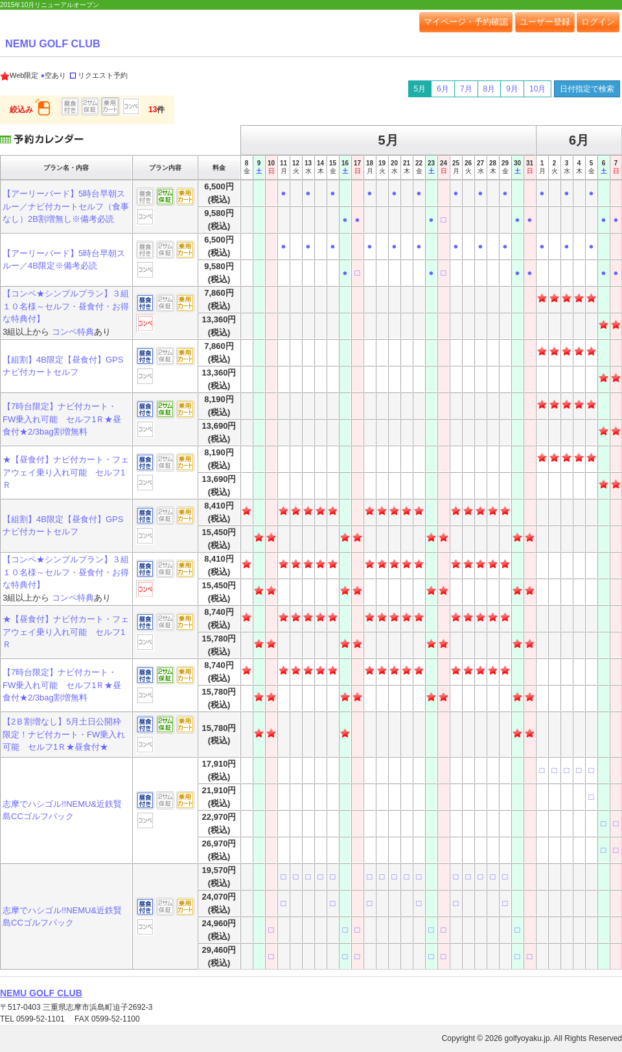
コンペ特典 (73, 332)
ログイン (598, 22)
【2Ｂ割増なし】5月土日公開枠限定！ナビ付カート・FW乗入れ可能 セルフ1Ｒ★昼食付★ (64, 734)
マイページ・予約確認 (466, 22)
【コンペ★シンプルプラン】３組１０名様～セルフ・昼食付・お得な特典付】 (66, 306)
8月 (489, 88)
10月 (537, 88)
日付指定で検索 (587, 88)
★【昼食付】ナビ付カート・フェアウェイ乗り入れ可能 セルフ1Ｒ (66, 472)
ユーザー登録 (545, 22)
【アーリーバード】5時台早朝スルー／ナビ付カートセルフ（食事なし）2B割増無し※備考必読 (66, 206)
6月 (443, 88)
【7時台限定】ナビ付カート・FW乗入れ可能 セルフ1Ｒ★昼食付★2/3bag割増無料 (62, 418)
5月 (420, 88)
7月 (466, 88)
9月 (512, 88)
